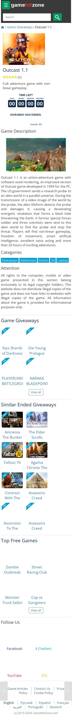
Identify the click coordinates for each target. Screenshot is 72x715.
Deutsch (56, 707)
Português (36, 707)
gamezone (27, 5)
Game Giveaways (19, 27)
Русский (27, 703)
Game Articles (18, 689)
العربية (17, 707)
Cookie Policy (43, 693)
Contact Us (42, 689)
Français (63, 703)
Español (45, 703)
